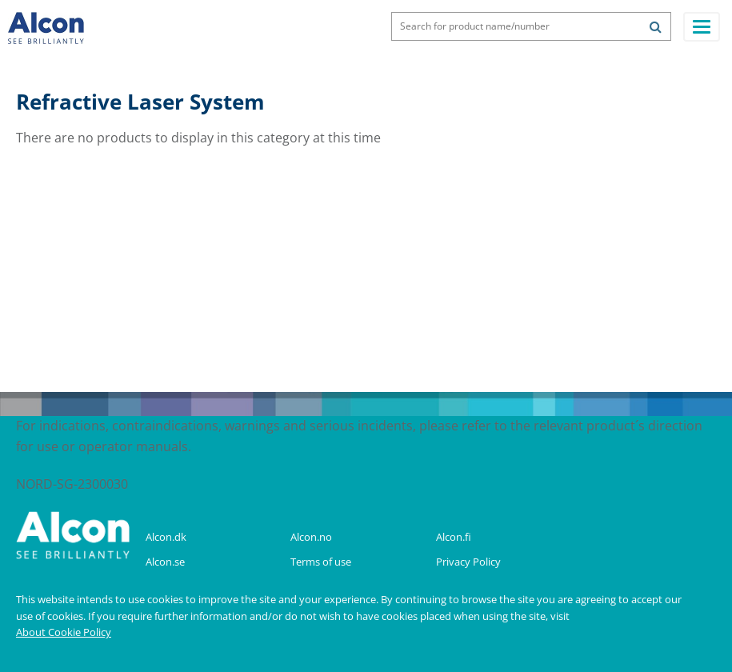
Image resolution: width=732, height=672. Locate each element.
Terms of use (320, 561)
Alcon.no (311, 537)
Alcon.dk (166, 537)
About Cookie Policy (63, 632)
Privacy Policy (468, 561)
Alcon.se (165, 561)
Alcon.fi (453, 537)
